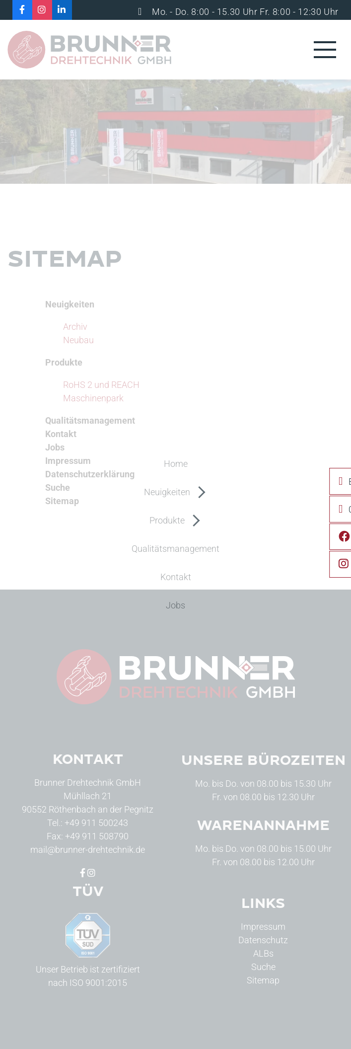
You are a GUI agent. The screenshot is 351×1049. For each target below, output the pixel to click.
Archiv (75, 326)
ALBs (263, 953)
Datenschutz (263, 940)
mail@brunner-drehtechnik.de (87, 849)
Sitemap (263, 980)
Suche (263, 967)
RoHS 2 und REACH (101, 384)
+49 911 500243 (96, 823)
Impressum (263, 926)
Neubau (78, 340)
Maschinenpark (93, 398)
